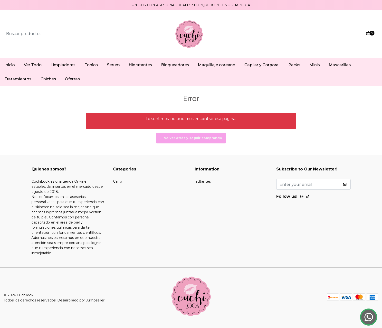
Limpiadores (63, 65)
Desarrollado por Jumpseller (81, 300)
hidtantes (203, 181)
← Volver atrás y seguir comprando (191, 138)
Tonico (91, 65)
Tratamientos (17, 79)
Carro (117, 181)
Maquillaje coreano (216, 65)
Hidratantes (140, 65)
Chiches (48, 79)
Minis (314, 65)
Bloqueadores (175, 65)
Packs (294, 65)
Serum (113, 65)
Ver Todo (33, 65)
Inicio (9, 65)
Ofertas (72, 79)
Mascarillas (340, 65)
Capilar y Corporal (261, 65)
